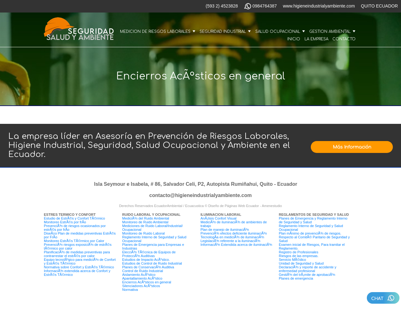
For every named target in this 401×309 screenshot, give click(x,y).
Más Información (352, 147)
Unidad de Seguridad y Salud (301, 263)
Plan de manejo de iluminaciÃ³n (224, 229)
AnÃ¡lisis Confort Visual (218, 218)
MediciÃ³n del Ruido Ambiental (145, 218)
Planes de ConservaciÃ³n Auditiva (148, 267)
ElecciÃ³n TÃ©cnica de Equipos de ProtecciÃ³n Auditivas (149, 254)
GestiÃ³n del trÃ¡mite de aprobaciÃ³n (307, 274)
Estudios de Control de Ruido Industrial (152, 263)
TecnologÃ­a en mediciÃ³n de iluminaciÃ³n (232, 237)
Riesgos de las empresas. (299, 256)
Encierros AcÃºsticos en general (146, 282)
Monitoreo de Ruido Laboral (143, 233)
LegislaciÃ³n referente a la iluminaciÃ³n (230, 241)
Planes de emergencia (296, 278)
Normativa (130, 289)
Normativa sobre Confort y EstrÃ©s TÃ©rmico (79, 267)
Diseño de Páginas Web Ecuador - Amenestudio (245, 206)
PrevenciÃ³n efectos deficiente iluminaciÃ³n (233, 233)
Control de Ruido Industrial (142, 271)
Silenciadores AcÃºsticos (141, 286)
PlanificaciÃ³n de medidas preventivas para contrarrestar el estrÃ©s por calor (77, 254)
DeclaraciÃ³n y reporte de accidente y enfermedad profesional (307, 269)
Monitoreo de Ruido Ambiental (145, 222)
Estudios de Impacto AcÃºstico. (146, 259)
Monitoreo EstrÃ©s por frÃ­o (65, 222)
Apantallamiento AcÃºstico (142, 278)
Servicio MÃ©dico (292, 259)
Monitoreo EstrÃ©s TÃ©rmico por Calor (74, 241)
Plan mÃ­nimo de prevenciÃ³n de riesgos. (310, 233)
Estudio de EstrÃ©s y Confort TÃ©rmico (74, 218)
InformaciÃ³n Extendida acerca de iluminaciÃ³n (236, 244)
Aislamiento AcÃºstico (138, 274)
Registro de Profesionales (298, 252)
